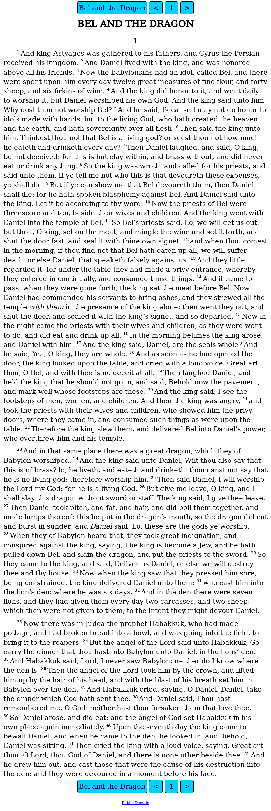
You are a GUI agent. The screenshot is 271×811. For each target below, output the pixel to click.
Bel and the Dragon (112, 8)
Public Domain (135, 803)
